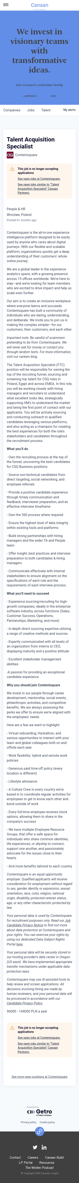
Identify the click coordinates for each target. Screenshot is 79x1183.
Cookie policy (47, 1122)
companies (11, 110)
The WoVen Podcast (39, 1168)
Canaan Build (54, 1158)
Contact (15, 1158)
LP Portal (25, 1163)
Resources (46, 1163)
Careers (33, 1158)
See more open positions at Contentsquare (39, 1076)
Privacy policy (28, 1122)
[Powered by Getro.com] (39, 1111)
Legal (55, 1173)
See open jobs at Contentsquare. (39, 178)
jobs (31, 110)
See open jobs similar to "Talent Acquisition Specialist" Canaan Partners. (38, 188)
